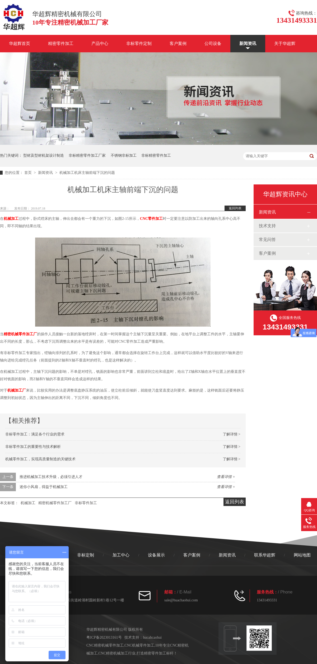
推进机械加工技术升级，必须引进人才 (51, 477)
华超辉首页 (19, 43)
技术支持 (267, 226)
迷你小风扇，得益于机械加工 (44, 487)
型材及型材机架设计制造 (43, 155)
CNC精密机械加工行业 (117, 653)
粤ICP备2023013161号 (104, 637)
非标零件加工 (86, 503)
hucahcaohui (152, 637)
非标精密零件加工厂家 (87, 155)
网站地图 (302, 555)
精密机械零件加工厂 (20, 334)
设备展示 (156, 555)
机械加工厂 (16, 390)
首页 (28, 173)
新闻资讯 (247, 43)
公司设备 (212, 43)
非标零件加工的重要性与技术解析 (33, 447)
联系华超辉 (264, 555)
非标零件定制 (139, 43)
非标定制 (85, 555)
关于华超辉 (284, 43)
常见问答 (267, 239)
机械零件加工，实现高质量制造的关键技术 (40, 459)
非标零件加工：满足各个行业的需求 (34, 434)
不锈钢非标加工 (124, 155)
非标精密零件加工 (156, 155)
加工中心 (121, 555)
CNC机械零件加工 (139, 645)
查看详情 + (226, 477)
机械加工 (11, 219)
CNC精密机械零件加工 (105, 645)
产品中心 (99, 43)
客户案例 (178, 43)
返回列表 (235, 208)
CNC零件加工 (151, 219)
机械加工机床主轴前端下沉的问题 (87, 173)
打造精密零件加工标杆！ (157, 653)
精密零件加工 (60, 43)
